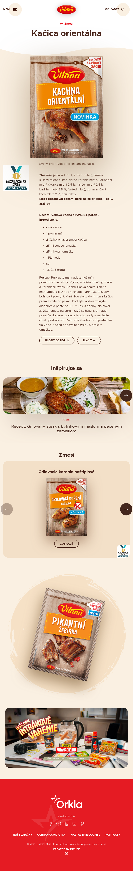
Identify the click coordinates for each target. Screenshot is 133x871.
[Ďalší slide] (126, 396)
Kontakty (112, 835)
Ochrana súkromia (51, 835)
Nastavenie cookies (85, 835)
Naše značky (22, 835)
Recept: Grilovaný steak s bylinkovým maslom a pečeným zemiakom (66, 429)
